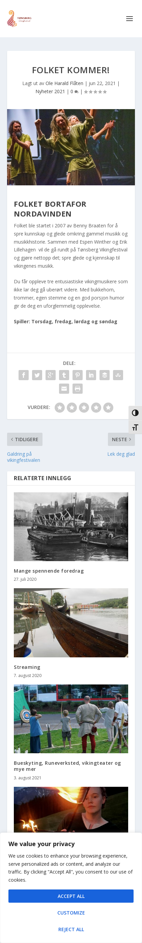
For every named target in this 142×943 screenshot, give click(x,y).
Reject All (71, 929)
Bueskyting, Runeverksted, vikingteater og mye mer (67, 766)
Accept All (71, 896)
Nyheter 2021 (50, 91)
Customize (71, 912)
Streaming (27, 667)
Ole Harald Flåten (64, 83)
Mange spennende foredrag (49, 571)
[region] (71, 888)
